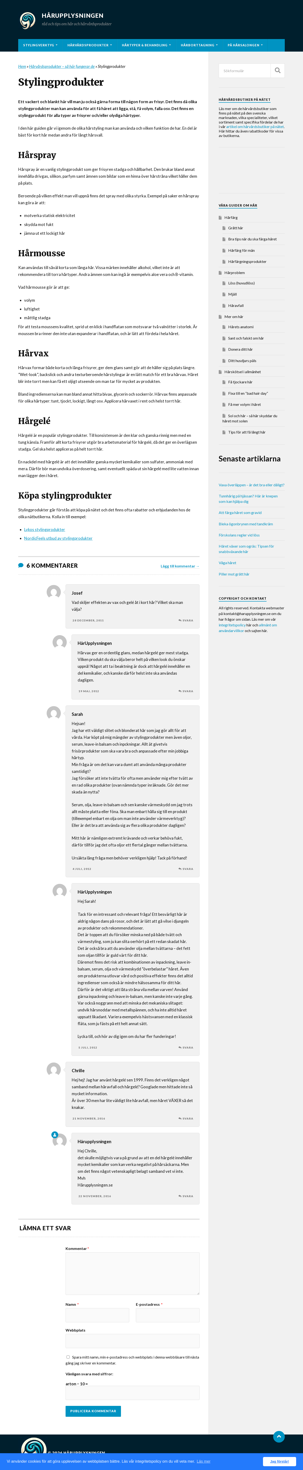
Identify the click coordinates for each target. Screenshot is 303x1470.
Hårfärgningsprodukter (247, 261)
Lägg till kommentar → (180, 566)
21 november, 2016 (89, 1118)
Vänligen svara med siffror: (89, 1374)
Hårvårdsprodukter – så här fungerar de (62, 66)
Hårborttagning (197, 45)
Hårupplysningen (75, 15)
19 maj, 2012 (89, 691)
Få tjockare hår (240, 382)
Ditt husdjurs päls (242, 360)
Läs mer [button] (203, 1461)
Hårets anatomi (241, 326)
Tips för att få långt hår (247, 432)
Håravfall (236, 305)
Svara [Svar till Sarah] (188, 869)
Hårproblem (234, 272)
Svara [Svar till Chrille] (188, 1118)
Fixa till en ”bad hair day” (248, 393)
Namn (72, 1304)
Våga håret (227, 562)
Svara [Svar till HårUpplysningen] (188, 691)
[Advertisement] (256, 171)
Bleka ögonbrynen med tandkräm (246, 524)
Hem (22, 66)
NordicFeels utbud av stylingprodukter (58, 538)
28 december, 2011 (88, 620)
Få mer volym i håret (244, 404)
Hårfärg (231, 217)
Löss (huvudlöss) (241, 283)
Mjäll (232, 294)
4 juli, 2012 (82, 869)
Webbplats (75, 1330)
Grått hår (235, 228)
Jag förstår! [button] (279, 1461)
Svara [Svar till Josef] (188, 620)
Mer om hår (233, 316)
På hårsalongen (243, 45)
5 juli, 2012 (88, 1047)
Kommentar (77, 1248)
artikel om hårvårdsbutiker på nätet (255, 126)
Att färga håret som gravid (240, 512)
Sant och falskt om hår (246, 338)
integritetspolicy (232, 625)
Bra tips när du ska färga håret (252, 239)
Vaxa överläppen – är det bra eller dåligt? (252, 485)
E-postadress (149, 1304)
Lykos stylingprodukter (44, 529)
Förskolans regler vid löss (239, 535)
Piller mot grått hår (234, 574)
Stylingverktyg (38, 45)
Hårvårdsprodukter (88, 45)
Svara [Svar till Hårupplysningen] (188, 1196)
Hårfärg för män (241, 250)
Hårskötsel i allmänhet (242, 371)
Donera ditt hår (240, 349)
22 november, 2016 (95, 1196)
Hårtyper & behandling (145, 45)
